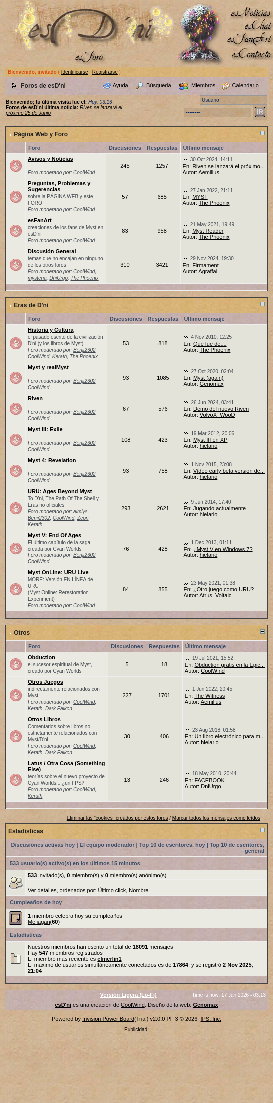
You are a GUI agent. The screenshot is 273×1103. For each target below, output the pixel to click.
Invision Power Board (108, 1019)
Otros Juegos (45, 682)
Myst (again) (208, 378)
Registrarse (105, 72)
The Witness (209, 696)
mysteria (37, 278)
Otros (22, 632)
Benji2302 (84, 350)
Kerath (59, 356)
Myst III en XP (210, 440)
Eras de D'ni (31, 305)
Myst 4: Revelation (52, 460)
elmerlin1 (109, 959)
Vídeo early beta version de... (229, 471)
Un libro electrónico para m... (229, 736)
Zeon (83, 518)
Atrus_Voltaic (215, 595)
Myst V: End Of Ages (54, 535)
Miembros (203, 85)
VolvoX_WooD (217, 415)
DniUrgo (58, 278)
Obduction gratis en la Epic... (229, 665)
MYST (200, 197)
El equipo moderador (107, 845)
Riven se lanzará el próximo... (228, 166)
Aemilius (208, 172)
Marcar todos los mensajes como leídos (216, 818)
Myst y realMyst (48, 367)
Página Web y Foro (41, 134)
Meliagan (39, 922)
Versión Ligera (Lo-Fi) (128, 995)
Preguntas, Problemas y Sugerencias (59, 186)
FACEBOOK (209, 780)
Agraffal (207, 271)
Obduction (41, 657)
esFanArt (40, 220)
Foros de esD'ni (43, 85)
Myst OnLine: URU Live (58, 572)
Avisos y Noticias (50, 159)
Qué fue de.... (210, 344)
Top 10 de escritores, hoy (172, 845)
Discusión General (52, 251)
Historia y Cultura (51, 330)
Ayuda (120, 85)
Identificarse (74, 72)
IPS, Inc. (210, 1019)
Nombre (138, 890)
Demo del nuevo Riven (221, 409)
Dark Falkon (58, 708)
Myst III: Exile (45, 429)
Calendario (245, 85)
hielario (208, 446)
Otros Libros (44, 719)
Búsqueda (158, 85)
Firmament (205, 265)
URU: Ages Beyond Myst (60, 491)
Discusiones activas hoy (43, 845)
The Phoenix (214, 203)
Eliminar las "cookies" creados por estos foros (117, 818)
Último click (112, 890)
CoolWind (84, 172)
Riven (35, 398)
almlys (80, 511)
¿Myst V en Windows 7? (223, 549)
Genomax (212, 384)
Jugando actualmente (219, 508)
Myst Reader (207, 231)
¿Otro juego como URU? (223, 589)
